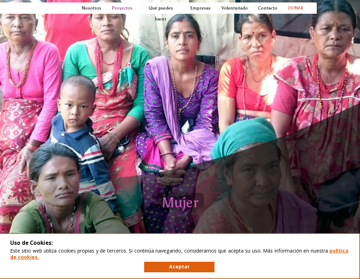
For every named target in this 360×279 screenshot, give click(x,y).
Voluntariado (234, 8)
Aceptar (179, 266)
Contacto (267, 8)
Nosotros (91, 8)
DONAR (295, 8)
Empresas (200, 8)
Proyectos (122, 8)
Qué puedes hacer (161, 13)
